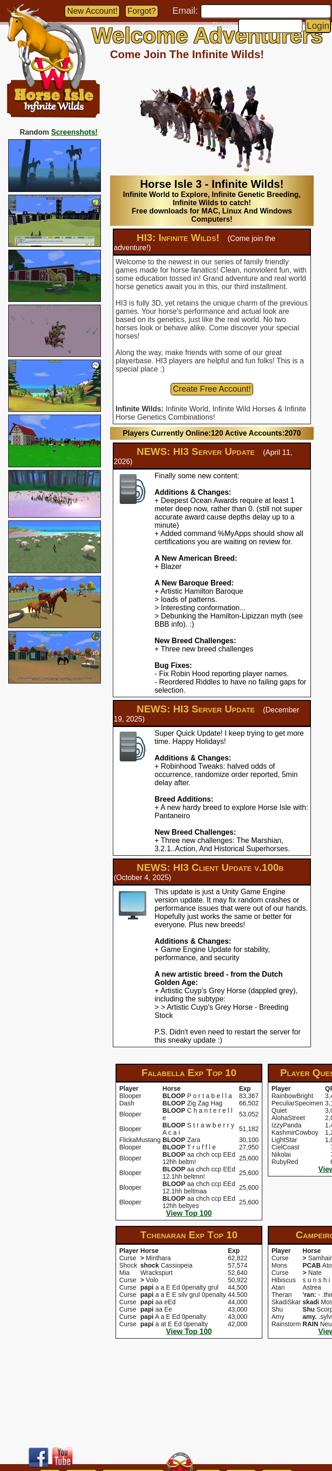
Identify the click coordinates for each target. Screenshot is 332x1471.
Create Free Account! (212, 389)
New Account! (92, 11)
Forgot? (141, 11)
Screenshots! (74, 132)
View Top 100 (189, 1213)
